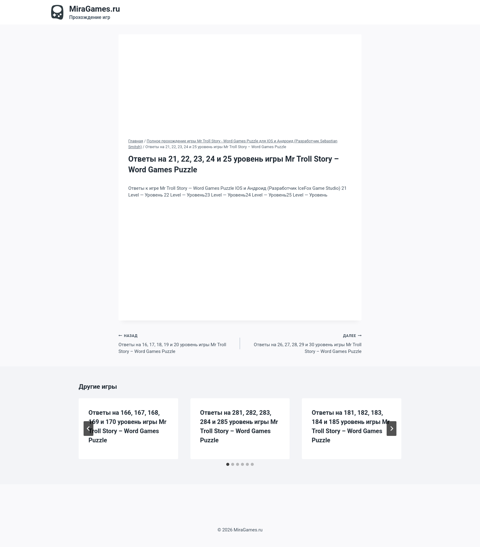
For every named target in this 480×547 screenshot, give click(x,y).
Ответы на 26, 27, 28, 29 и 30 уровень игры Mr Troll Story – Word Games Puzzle (303, 343)
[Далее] (391, 428)
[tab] (227, 464)
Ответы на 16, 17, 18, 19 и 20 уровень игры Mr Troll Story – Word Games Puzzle (176, 343)
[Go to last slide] (88, 428)
